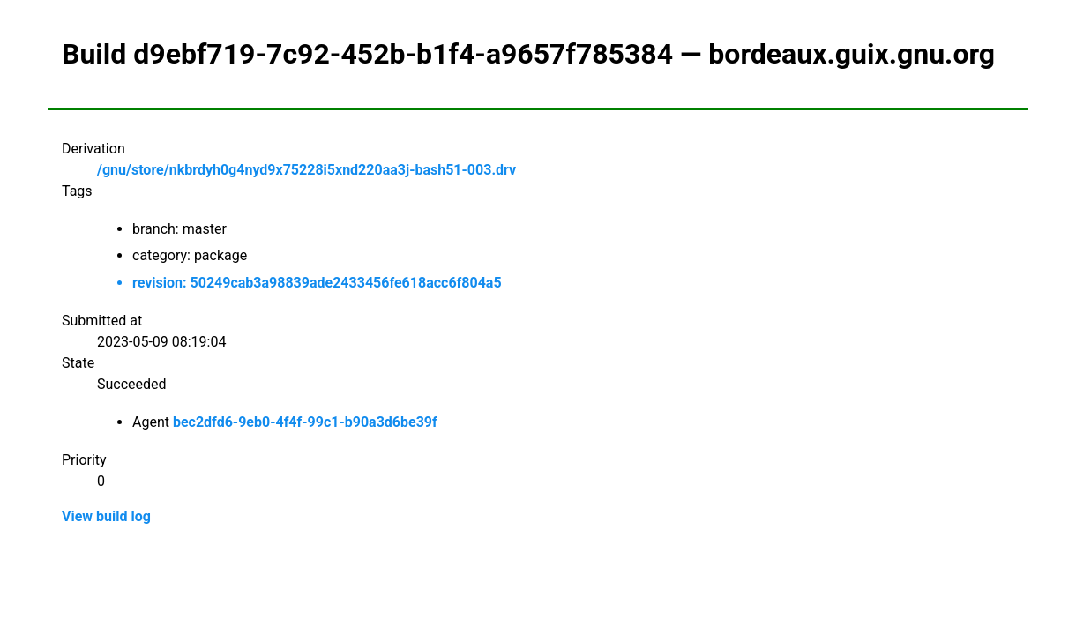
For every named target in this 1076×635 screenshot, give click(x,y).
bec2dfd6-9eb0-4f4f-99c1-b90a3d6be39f (305, 422)
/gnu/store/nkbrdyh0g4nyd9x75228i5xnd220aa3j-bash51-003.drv (306, 169)
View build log (106, 516)
